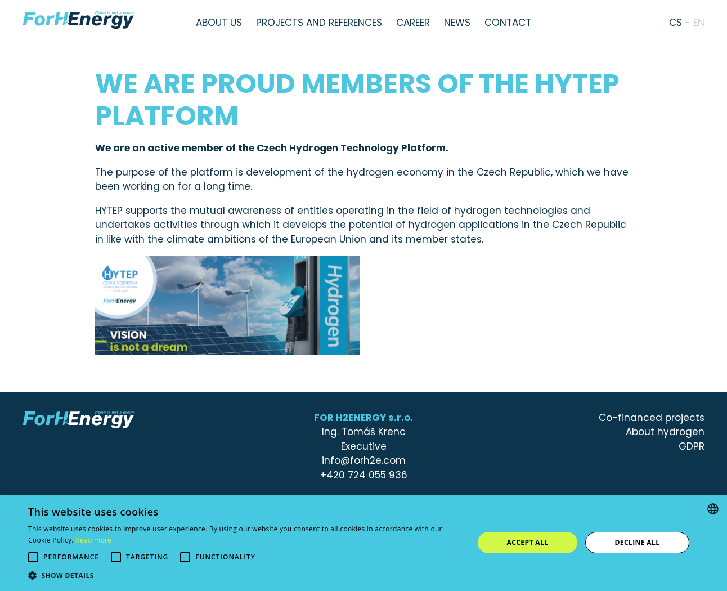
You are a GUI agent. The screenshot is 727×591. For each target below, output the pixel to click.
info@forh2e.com (364, 460)
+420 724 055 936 (363, 475)
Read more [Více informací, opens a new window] (93, 540)
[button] (244, 575)
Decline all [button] (637, 542)
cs (675, 22)
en (698, 22)
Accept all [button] (528, 542)
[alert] (363, 543)
